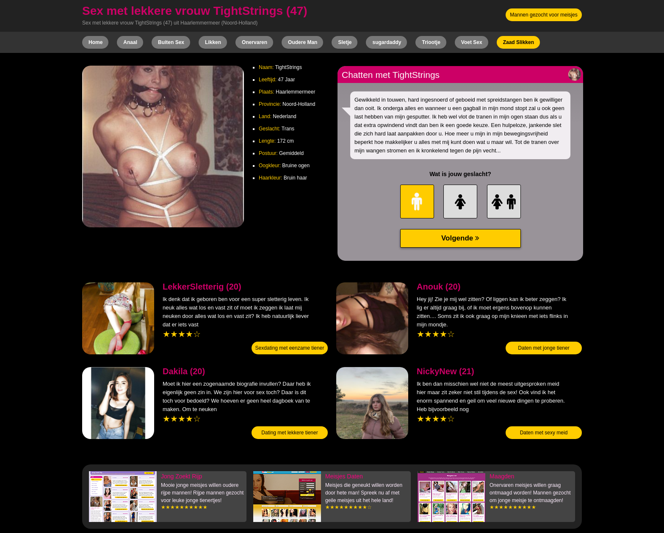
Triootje (431, 42)
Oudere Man (302, 42)
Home (95, 42)
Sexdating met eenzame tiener (289, 348)
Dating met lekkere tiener (289, 433)
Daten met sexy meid (544, 433)
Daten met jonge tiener (543, 348)
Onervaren (254, 42)
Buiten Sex (171, 42)
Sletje (344, 42)
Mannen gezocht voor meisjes (543, 15)
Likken (213, 42)
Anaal (130, 42)
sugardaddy (386, 42)
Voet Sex (471, 42)
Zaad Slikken (518, 42)
